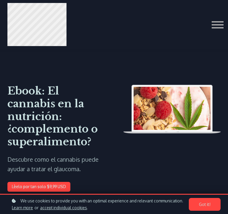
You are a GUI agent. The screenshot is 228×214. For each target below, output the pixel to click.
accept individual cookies (63, 207)
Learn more (22, 207)
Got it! (205, 204)
